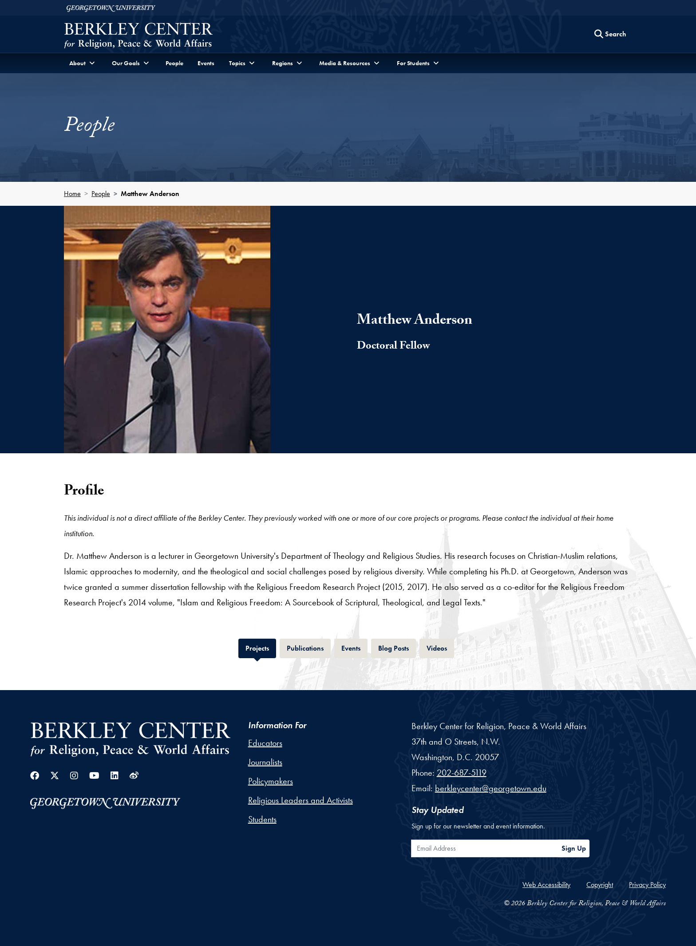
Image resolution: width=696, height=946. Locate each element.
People (174, 63)
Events (206, 63)
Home (72, 193)
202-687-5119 (461, 772)
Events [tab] (354, 647)
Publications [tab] (309, 647)
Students (262, 819)
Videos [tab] (440, 647)
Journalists (265, 762)
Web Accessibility (546, 884)
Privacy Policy (647, 884)
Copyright (599, 884)
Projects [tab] (260, 647)
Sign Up (574, 848)
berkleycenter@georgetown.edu (490, 788)
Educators (265, 743)
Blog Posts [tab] (397, 647)
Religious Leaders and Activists (300, 800)
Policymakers (270, 781)
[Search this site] (610, 34)
